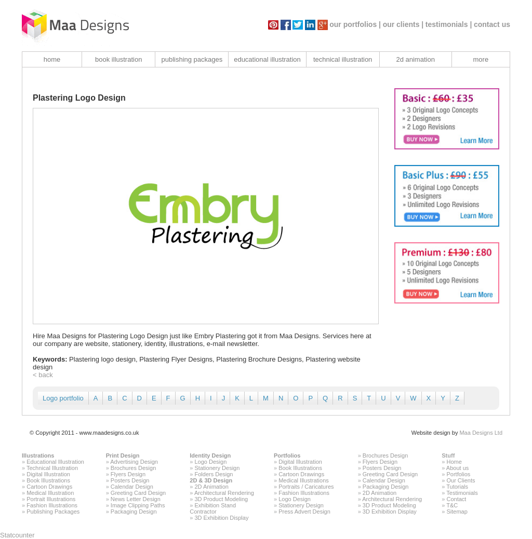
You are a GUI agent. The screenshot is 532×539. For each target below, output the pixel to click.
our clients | (403, 24)
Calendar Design (132, 486)
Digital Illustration (48, 474)
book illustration (118, 59)
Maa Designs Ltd (480, 433)
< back (43, 375)
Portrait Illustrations (50, 499)
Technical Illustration (52, 468)
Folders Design (214, 474)
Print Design (123, 455)
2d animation (415, 59)
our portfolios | (355, 24)
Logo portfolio (63, 398)
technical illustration (342, 59)
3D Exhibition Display (222, 518)
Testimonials (462, 493)
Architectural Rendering (224, 493)
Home (453, 462)
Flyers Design (128, 474)
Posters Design (130, 480)
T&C (452, 505)
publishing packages (191, 59)
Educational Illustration (55, 462)
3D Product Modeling (221, 499)
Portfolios (287, 455)
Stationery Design (217, 468)
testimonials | (448, 24)
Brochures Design (133, 468)
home (52, 59)
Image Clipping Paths (138, 505)
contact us (492, 24)
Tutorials (457, 486)
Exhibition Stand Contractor (213, 508)
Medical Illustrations (303, 480)
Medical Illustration (50, 493)
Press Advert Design (304, 511)
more (481, 59)
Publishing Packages (52, 511)
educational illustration (267, 59)
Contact (456, 499)
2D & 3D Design (211, 480)
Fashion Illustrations (51, 505)
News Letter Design (136, 499)
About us (457, 468)
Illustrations (38, 455)
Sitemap (456, 511)
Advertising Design (134, 462)
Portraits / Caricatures (306, 486)
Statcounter (17, 535)
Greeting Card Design (138, 493)
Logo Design (211, 462)
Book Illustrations (48, 480)
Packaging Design (134, 511)
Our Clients (460, 480)
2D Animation (212, 486)
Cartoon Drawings (49, 486)
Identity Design (210, 455)
